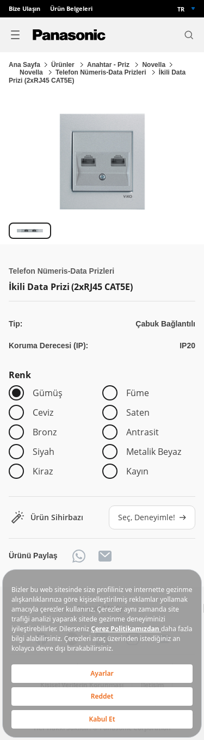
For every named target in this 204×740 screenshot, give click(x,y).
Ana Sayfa (24, 65)
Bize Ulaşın (24, 9)
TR (180, 9)
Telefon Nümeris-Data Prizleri (101, 72)
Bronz (45, 432)
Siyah (43, 452)
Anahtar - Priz (109, 65)
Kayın (137, 471)
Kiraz (43, 471)
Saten (138, 412)
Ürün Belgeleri (71, 9)
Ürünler (63, 65)
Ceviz (43, 412)
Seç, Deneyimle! (152, 517)
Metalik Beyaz (153, 452)
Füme (137, 393)
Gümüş (48, 393)
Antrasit (142, 432)
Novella (153, 65)
